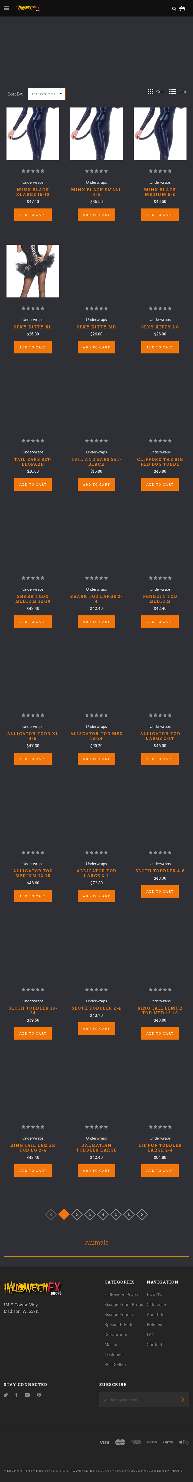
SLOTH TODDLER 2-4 (96, 1008)
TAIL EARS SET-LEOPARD (33, 462)
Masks (110, 1344)
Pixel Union (56, 1471)
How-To (154, 1294)
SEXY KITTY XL (33, 326)
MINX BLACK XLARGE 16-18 (33, 192)
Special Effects (118, 1324)
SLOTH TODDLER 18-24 (33, 1010)
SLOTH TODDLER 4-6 (160, 870)
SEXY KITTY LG (160, 326)
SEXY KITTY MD (96, 326)
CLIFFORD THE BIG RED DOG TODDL (160, 462)
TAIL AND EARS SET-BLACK (96, 462)
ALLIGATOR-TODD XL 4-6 (33, 736)
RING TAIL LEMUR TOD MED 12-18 (160, 1010)
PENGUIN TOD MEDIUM (160, 599)
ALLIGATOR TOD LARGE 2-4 (96, 873)
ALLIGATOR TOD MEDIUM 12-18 (33, 873)
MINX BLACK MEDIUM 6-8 (160, 192)
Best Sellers (115, 1364)
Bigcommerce (110, 1471)
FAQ (150, 1334)
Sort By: (15, 93)
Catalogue (156, 1304)
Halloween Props (121, 1294)
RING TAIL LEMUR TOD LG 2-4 (33, 1148)
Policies (154, 1324)
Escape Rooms (118, 1314)
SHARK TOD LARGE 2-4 (96, 599)
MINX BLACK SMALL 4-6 (96, 192)
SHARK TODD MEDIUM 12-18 (32, 599)
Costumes (114, 1354)
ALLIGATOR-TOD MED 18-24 (96, 736)
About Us (155, 1314)
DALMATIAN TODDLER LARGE (96, 1148)
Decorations (116, 1334)
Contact (154, 1344)
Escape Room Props (123, 1304)
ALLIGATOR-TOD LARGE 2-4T (160, 736)
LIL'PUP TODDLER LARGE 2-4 (160, 1148)
